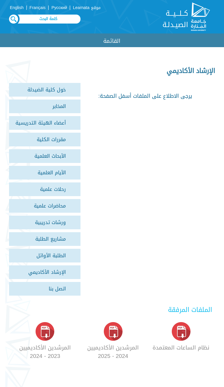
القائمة (111, 40)
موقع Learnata (87, 8)
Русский (59, 8)
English (17, 8)
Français (37, 8)
